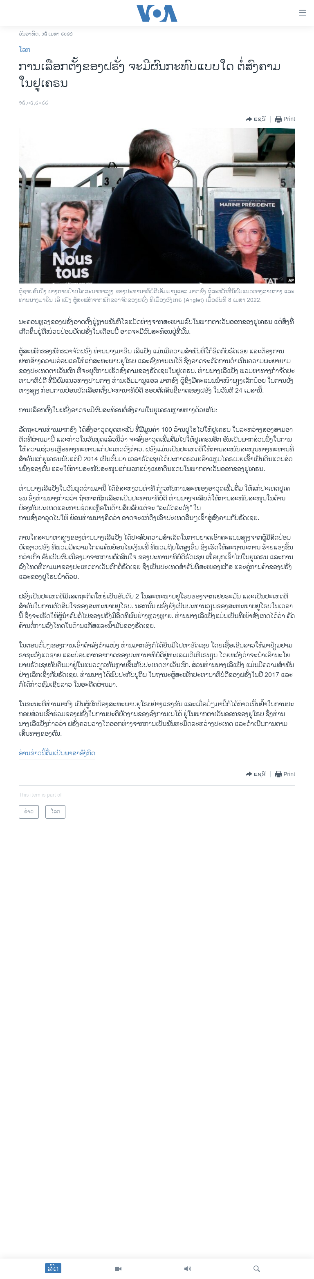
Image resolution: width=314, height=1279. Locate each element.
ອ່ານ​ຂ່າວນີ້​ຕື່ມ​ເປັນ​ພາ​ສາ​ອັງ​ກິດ (57, 753)
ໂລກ (24, 50)
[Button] (256, 119)
